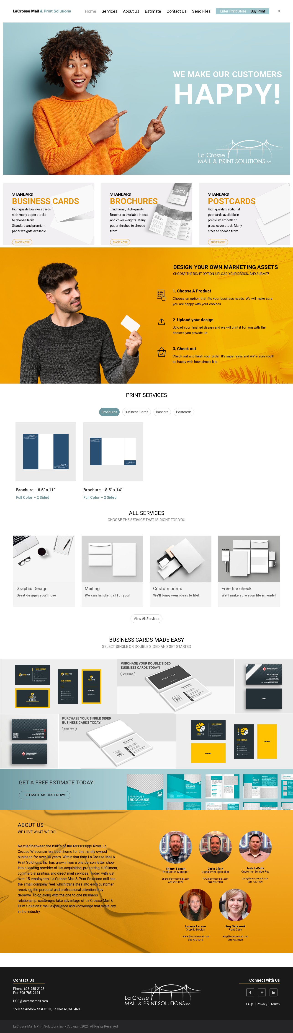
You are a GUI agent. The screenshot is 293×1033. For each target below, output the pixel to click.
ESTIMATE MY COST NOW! (45, 809)
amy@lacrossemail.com (235, 950)
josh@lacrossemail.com (255, 892)
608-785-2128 (215, 896)
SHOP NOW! (22, 242)
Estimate (153, 11)
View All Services (146, 633)
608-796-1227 (175, 896)
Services (110, 11)
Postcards (184, 428)
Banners (162, 428)
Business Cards (136, 428)
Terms (275, 1004)
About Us (131, 11)
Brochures (109, 428)
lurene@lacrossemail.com (195, 950)
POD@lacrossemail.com (215, 892)
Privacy (262, 1004)
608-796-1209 (255, 896)
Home (90, 11)
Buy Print (258, 11)
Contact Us (177, 11)
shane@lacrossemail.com (175, 892)
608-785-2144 (30, 993)
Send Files (201, 11)
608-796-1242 (195, 954)
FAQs (250, 1004)
